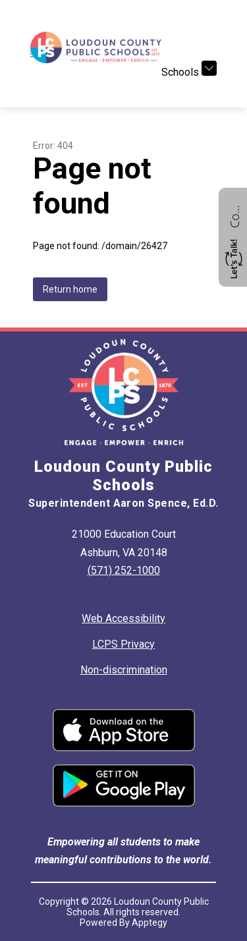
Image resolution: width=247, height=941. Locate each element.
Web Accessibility (123, 618)
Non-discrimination (123, 670)
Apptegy (149, 922)
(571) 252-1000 (124, 570)
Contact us (234, 215)
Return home (70, 289)
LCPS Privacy (123, 644)
